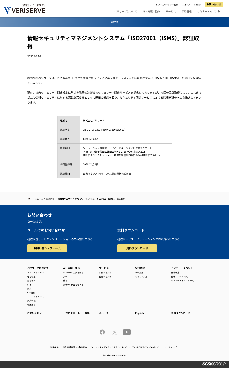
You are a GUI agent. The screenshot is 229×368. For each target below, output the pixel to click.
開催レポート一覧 (179, 276)
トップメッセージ (35, 272)
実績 (65, 276)
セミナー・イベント (208, 11)
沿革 (29, 284)
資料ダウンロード (137, 248)
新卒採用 (139, 272)
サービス (171, 11)
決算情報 (31, 300)
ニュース (186, 4)
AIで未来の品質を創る (73, 272)
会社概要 (31, 280)
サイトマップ (171, 347)
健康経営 (31, 304)
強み (65, 280)
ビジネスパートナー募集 (167, 4)
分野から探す (105, 276)
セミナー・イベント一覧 (182, 280)
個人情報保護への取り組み (75, 347)
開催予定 (175, 272)
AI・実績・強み (151, 11)
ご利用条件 (53, 347)
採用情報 (186, 11)
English (197, 4)
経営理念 (31, 276)
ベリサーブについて (125, 11)
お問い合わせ (214, 4)
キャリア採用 (141, 276)
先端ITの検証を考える (73, 284)
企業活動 (50, 198)
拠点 (29, 288)
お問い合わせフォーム (47, 248)
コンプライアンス (35, 296)
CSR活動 (31, 292)
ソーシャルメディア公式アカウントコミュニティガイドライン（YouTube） (125, 347)
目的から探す (105, 272)
